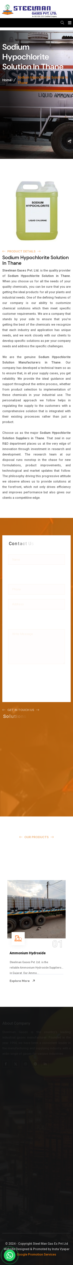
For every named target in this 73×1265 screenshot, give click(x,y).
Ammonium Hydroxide (28, 953)
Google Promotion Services (36, 1254)
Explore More (22, 981)
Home (7, 80)
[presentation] (37, 674)
